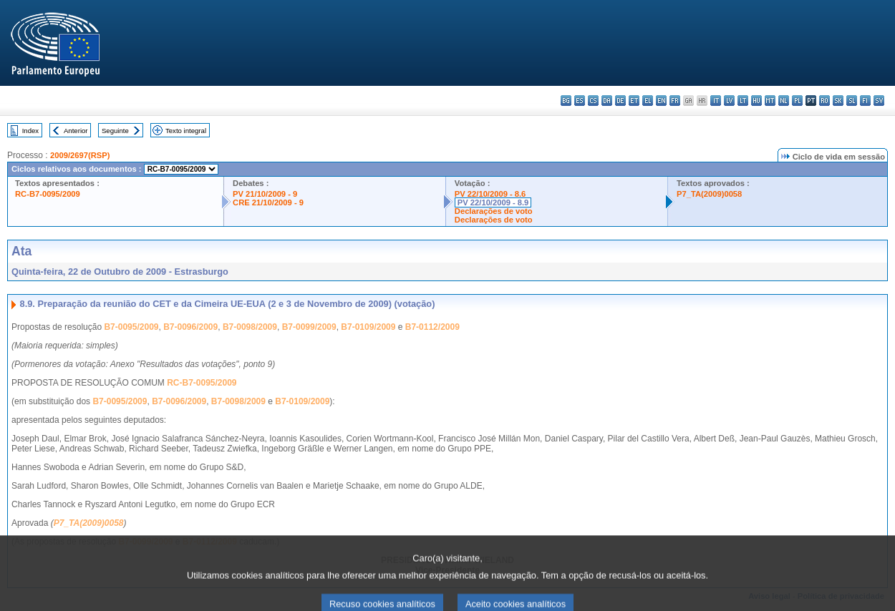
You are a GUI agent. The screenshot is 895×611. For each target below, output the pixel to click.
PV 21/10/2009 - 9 (265, 194)
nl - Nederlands (783, 100)
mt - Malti (770, 100)
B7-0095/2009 (131, 327)
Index (30, 131)
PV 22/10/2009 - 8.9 (493, 202)
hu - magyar (756, 100)
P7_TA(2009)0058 (709, 194)
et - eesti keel (634, 100)
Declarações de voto (494, 211)
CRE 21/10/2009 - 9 (268, 202)
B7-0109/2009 (368, 327)
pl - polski (797, 100)
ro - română (824, 100)
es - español (579, 100)
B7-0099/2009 (309, 327)
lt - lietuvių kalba (742, 100)
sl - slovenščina (851, 100)
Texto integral (185, 131)
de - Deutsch (620, 100)
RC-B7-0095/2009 (47, 194)
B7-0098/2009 (250, 327)
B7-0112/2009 (432, 327)
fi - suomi (865, 100)
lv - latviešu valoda (729, 100)
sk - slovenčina (838, 100)
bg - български (566, 100)
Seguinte (115, 131)
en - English (661, 100)
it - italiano (715, 100)
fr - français (674, 100)
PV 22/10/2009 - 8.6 (490, 194)
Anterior (76, 131)
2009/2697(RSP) (80, 155)
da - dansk (606, 100)
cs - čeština (593, 100)
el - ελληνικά (647, 100)
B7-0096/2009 (190, 327)
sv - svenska (879, 100)
